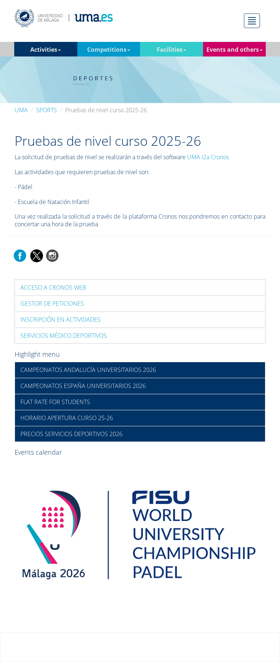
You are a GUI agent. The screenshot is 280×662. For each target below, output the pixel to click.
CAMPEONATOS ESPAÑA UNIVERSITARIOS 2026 (83, 386)
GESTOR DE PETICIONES (52, 303)
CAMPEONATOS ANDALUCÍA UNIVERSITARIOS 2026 (88, 370)
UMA (21, 110)
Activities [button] (45, 50)
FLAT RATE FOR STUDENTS (55, 402)
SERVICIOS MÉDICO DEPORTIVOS (63, 336)
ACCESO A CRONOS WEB (53, 287)
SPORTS (46, 110)
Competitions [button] (108, 50)
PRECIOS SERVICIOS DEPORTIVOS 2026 (71, 434)
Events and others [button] (234, 50)
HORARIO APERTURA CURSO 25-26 (66, 418)
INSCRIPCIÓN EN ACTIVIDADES (60, 320)
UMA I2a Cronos (208, 157)
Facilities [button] (171, 50)
